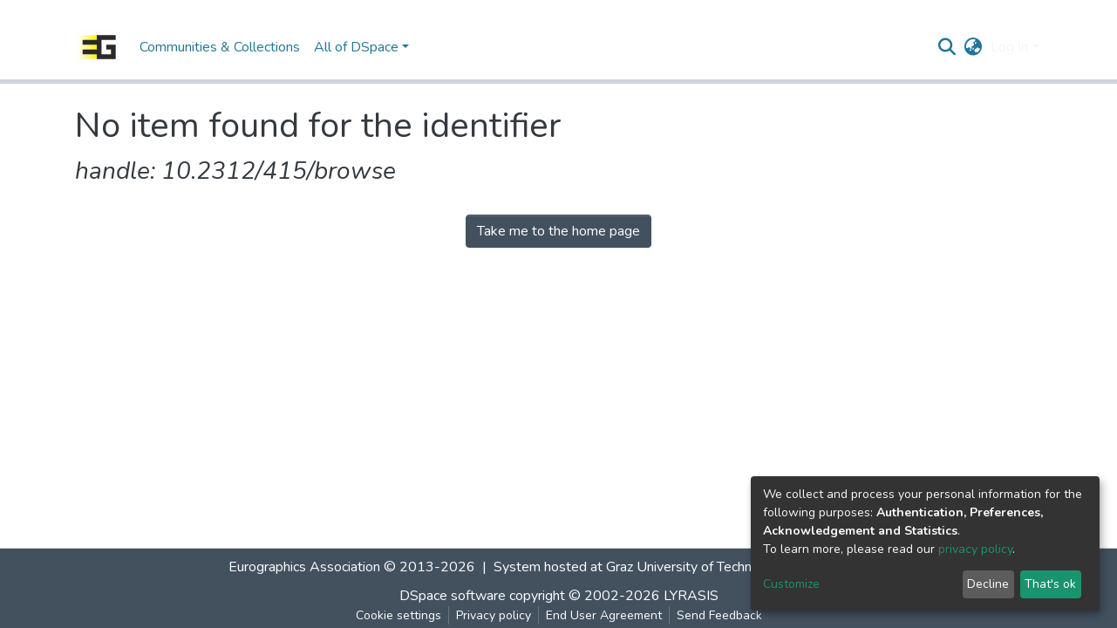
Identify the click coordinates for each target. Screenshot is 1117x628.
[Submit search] (946, 47)
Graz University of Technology (696, 567)
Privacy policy (493, 615)
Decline (988, 584)
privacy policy (975, 549)
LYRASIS (691, 595)
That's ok (1050, 584)
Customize (791, 584)
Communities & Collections (220, 47)
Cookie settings (398, 615)
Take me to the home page (558, 231)
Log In (1009, 47)
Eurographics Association (304, 567)
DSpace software (452, 595)
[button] (972, 47)
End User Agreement (604, 615)
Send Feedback (719, 615)
